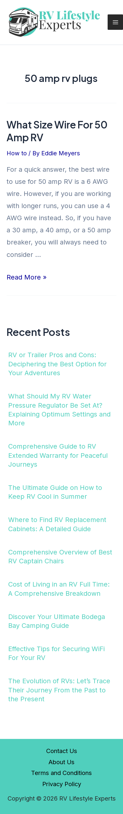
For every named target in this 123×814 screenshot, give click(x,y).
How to (17, 153)
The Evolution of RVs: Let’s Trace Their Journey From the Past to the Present (59, 690)
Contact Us (61, 750)
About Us (61, 762)
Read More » (27, 277)
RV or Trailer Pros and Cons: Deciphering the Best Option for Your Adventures (57, 364)
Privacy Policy (61, 783)
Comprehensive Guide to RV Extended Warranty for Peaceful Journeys (58, 455)
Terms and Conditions (61, 772)
